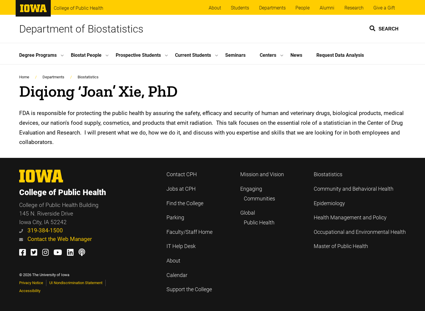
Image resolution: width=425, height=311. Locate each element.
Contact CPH (181, 174)
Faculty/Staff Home (189, 232)
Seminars (235, 55)
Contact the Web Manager (55, 239)
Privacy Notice (31, 283)
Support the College (189, 289)
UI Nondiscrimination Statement (75, 283)
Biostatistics (88, 77)
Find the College (184, 203)
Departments (272, 8)
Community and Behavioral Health (353, 189)
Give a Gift (384, 8)
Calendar (176, 275)
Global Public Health (257, 218)
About (215, 8)
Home (24, 77)
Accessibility (29, 291)
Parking (175, 218)
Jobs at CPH (181, 189)
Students (240, 8)
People (302, 8)
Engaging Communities (257, 194)
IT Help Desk (181, 246)
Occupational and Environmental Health (360, 232)
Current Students (193, 55)
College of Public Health (78, 8)
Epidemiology (329, 203)
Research (354, 8)
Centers (268, 55)
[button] (384, 28)
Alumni (327, 8)
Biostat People (86, 55)
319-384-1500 (41, 230)
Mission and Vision (262, 174)
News (296, 55)
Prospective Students (138, 55)
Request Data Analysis (340, 55)
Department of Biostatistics (81, 29)
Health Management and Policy (350, 218)
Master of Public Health (341, 246)
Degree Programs (38, 55)
